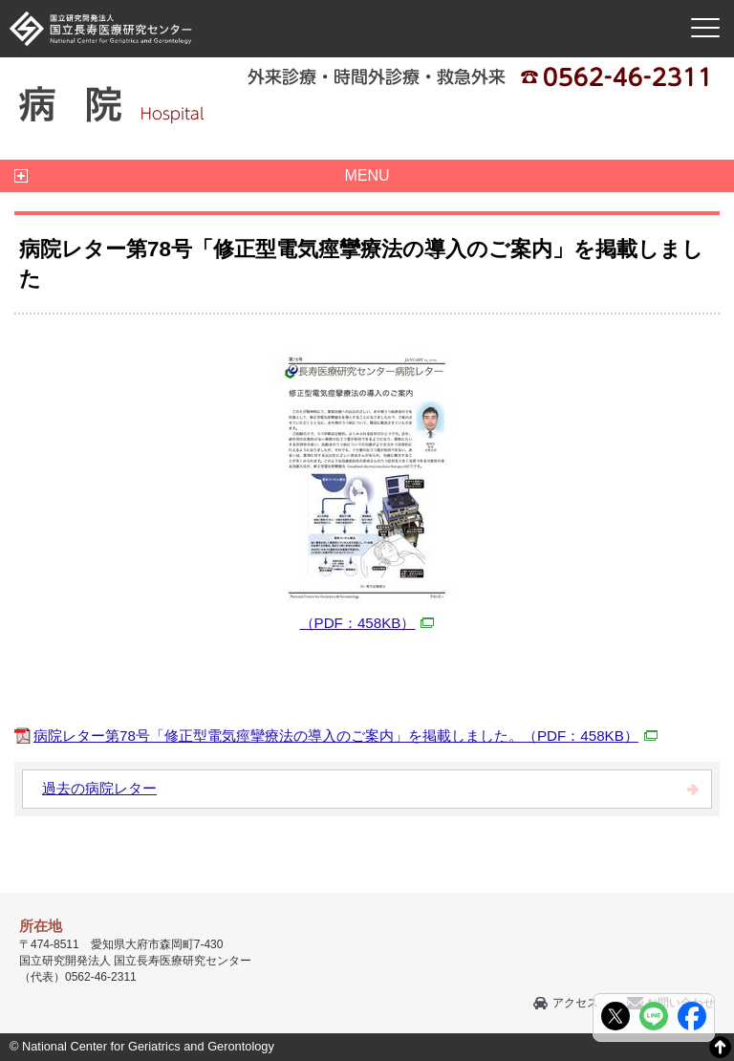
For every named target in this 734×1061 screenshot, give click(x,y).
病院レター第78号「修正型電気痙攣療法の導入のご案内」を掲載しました (345, 735)
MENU (366, 175)
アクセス (575, 1002)
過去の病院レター (99, 788)
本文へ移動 (327, 0)
